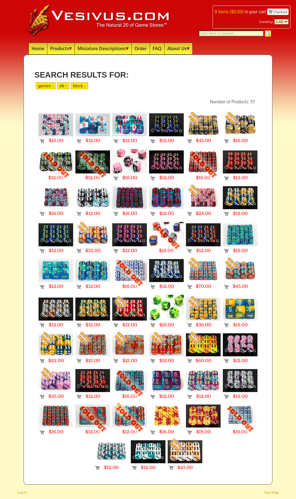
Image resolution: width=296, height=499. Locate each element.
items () (229, 11)
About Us (178, 48)
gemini (45, 85)
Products (61, 48)
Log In (22, 492)
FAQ (157, 48)
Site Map (271, 492)
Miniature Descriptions (103, 48)
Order (140, 48)
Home (38, 48)
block (79, 85)
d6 (63, 85)
